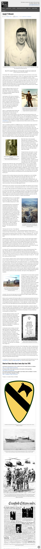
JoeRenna (15, 16)
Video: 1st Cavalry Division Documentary (10, 367)
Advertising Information (21, 8)
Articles (13, 8)
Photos (3, 10)
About (29, 8)
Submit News (34, 8)
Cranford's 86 (24, 16)
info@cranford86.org (17, 360)
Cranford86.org (5, 120)
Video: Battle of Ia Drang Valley (8, 370)
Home (3, 8)
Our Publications (28, 16)
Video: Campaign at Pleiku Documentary (10, 374)
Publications (8, 8)
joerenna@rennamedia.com (34, 4)
